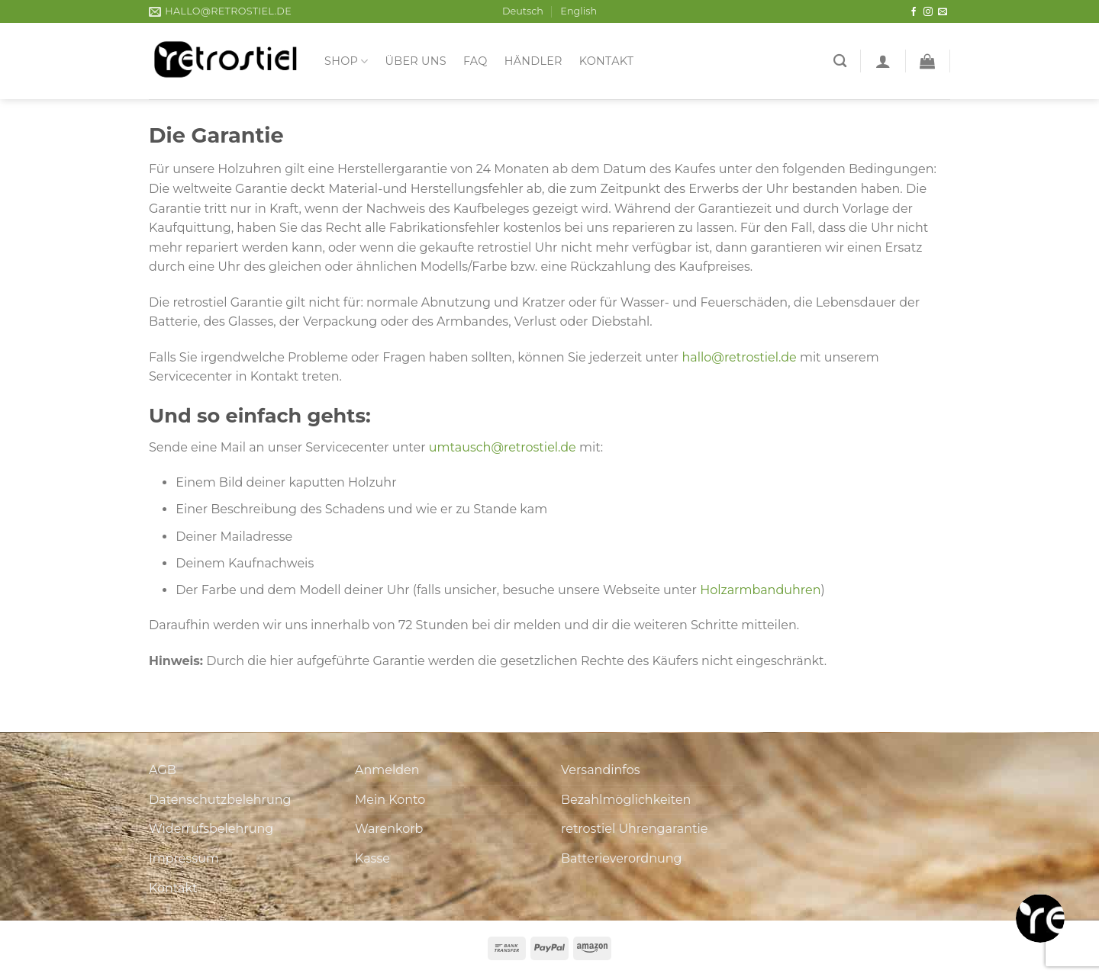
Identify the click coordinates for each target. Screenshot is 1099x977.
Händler (533, 61)
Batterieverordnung (621, 858)
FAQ (475, 61)
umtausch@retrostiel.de (502, 447)
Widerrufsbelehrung (211, 828)
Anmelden (387, 770)
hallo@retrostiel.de (739, 357)
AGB (162, 770)
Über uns (415, 61)
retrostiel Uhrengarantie (634, 828)
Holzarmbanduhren (760, 590)
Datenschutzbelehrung (220, 799)
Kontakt (606, 61)
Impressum (184, 858)
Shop (346, 61)
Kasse (372, 858)
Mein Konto (390, 799)
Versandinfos (600, 770)
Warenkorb (389, 828)
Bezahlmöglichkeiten (626, 799)
